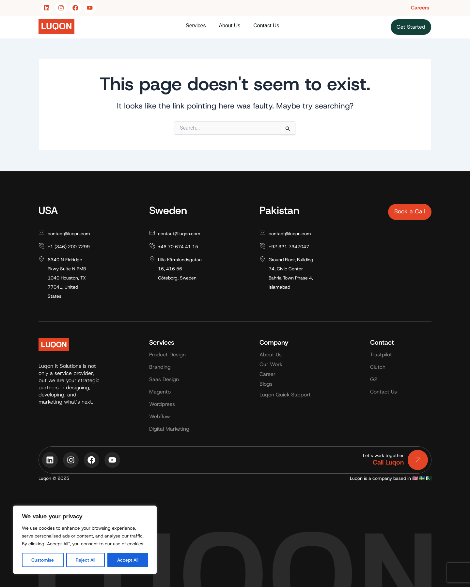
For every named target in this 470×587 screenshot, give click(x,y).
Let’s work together (383, 455)
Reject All (85, 560)
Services (196, 25)
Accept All (127, 560)
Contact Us (266, 25)
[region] (85, 540)
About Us (229, 25)
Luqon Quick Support (285, 394)
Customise (42, 560)
